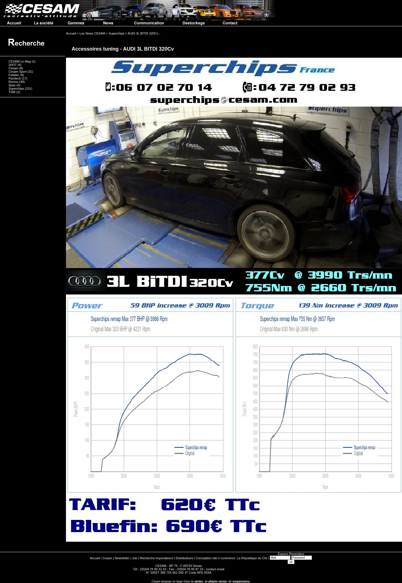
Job (134, 558)
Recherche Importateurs (156, 558)
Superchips (16, 88)
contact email (215, 569)
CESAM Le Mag (19, 61)
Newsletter (122, 558)
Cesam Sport (17, 71)
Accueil (95, 558)
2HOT (12, 64)
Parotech (14, 78)
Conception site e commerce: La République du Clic (231, 558)
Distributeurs (184, 558)
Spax (12, 85)
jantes (199, 581)
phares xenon (217, 581)
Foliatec (14, 75)
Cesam (13, 68)
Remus (13, 81)
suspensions (241, 581)
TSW (11, 92)
